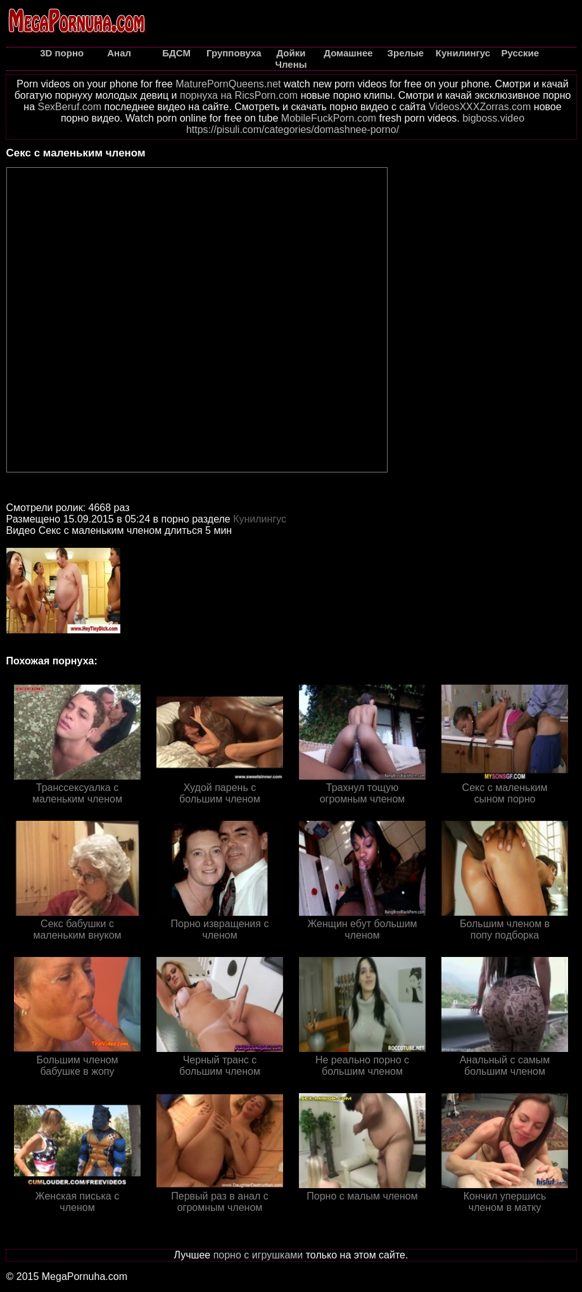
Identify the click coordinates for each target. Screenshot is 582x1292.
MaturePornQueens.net (228, 84)
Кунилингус (259, 519)
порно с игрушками (258, 1255)
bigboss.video (493, 118)
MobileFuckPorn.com (328, 118)
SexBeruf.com (69, 106)
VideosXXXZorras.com (480, 106)
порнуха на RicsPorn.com (239, 95)
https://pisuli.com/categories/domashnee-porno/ (292, 129)
